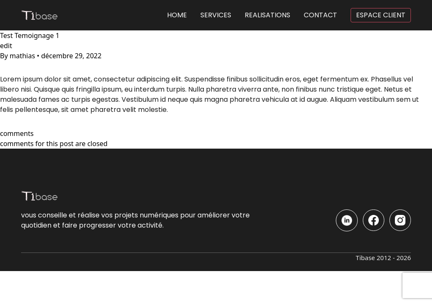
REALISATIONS (267, 15)
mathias (22, 55)
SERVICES (215, 15)
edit (6, 45)
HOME (177, 15)
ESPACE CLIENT (380, 15)
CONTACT (320, 15)
